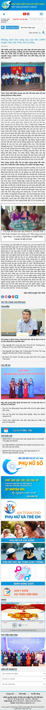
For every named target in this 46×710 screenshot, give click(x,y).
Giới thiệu (22, 694)
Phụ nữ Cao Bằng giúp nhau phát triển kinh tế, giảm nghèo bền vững (23, 409)
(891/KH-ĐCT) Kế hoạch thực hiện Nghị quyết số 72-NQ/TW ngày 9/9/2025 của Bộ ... (21, 452)
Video (3, 600)
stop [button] (20, 625)
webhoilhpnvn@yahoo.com (25, 703)
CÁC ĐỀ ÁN (5, 365)
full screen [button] (26, 625)
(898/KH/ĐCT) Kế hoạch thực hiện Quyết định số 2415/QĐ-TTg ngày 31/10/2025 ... (23, 440)
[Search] (36, 19)
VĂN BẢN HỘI (6, 436)
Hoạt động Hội (13, 27)
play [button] (14, 625)
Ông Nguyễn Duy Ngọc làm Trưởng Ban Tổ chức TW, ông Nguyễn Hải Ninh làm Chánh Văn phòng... (23, 352)
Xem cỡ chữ (33, 33)
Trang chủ (10, 694)
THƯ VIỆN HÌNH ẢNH (9, 635)
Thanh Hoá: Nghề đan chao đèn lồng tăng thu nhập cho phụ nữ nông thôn (23, 421)
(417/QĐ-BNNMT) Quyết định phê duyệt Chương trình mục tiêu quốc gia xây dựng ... (23, 446)
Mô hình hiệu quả (28, 27)
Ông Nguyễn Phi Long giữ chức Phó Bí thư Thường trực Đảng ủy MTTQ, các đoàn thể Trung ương (23, 346)
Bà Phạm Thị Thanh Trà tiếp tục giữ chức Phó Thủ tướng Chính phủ (23, 358)
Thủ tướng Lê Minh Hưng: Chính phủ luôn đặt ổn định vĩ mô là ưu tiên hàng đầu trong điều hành (23, 340)
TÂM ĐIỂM (5, 306)
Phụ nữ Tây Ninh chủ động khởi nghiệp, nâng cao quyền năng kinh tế (23, 415)
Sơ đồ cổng (35, 694)
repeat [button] (23, 625)
